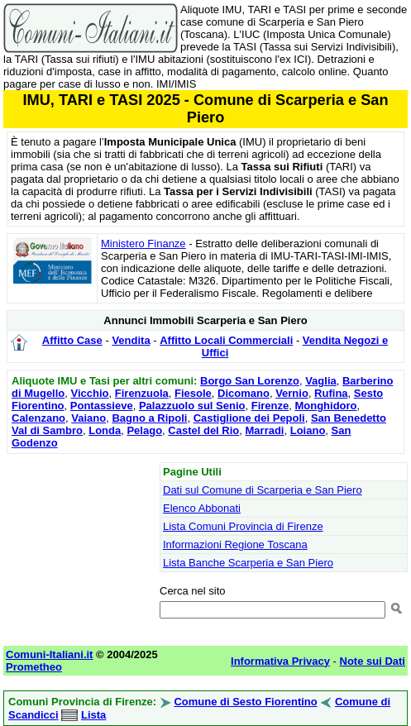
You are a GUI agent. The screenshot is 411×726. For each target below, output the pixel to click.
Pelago (144, 430)
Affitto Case (72, 340)
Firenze (270, 405)
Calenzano (38, 418)
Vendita (131, 340)
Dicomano (243, 393)
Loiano (308, 430)
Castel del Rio (203, 430)
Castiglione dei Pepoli (249, 418)
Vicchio (90, 393)
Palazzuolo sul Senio (192, 405)
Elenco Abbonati (202, 508)
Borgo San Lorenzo (249, 381)
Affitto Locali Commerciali (226, 340)
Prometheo (34, 667)
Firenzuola (142, 393)
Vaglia (321, 381)
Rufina (330, 393)
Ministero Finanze (143, 243)
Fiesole (193, 393)
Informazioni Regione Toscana (235, 544)
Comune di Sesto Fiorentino (245, 701)
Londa (104, 430)
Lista (93, 715)
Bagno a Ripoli (149, 418)
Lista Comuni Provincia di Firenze (243, 526)
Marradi (265, 430)
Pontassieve (101, 405)
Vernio (291, 393)
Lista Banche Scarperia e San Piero (248, 562)
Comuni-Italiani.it (49, 654)
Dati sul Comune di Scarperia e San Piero (262, 490)
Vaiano (88, 418)
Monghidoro (325, 405)
